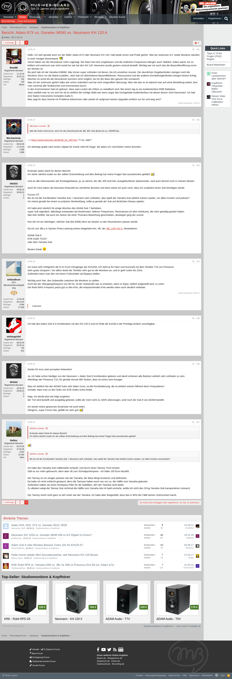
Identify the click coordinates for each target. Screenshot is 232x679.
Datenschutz (174, 675)
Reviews (99, 17)
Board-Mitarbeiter (216, 64)
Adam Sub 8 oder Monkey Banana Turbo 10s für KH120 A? (47, 545)
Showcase (36, 17)
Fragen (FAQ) (214, 56)
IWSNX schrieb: (37, 428)
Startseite (8, 17)
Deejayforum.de (114, 658)
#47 (198, 422)
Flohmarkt (83, 17)
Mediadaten (207, 675)
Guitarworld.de (103, 664)
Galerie (68, 17)
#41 (198, 49)
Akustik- (34, 649)
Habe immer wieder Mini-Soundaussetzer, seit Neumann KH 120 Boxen (54, 554)
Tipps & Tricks (214, 53)
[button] (16, 17)
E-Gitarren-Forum (50, 649)
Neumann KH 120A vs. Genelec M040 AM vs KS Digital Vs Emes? (51, 535)
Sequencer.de (103, 661)
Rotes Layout (9, 675)
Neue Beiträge (8, 21)
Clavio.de (115, 661)
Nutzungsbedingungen (155, 675)
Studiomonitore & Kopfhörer (48, 528)
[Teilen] (193, 49)
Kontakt (139, 675)
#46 (198, 364)
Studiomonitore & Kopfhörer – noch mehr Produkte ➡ (172, 626)
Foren (22, 17)
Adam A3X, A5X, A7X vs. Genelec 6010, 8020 (39, 525)
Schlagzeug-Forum (40, 657)
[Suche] (226, 19)
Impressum (194, 675)
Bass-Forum (36, 653)
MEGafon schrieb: (38, 126)
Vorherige (9, 42)
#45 (198, 318)
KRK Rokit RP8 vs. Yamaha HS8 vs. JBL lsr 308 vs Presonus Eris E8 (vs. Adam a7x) (62, 564)
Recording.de (118, 664)
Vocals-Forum (37, 665)
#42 (198, 120)
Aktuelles (53, 17)
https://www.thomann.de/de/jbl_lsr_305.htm (54, 140)
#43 (198, 165)
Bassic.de (101, 658)
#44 (198, 261)
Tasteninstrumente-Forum (43, 661)
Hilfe (185, 675)
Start (223, 675)
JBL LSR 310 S (114, 228)
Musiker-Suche (117, 17)
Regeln (210, 59)
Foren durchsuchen (27, 21)
